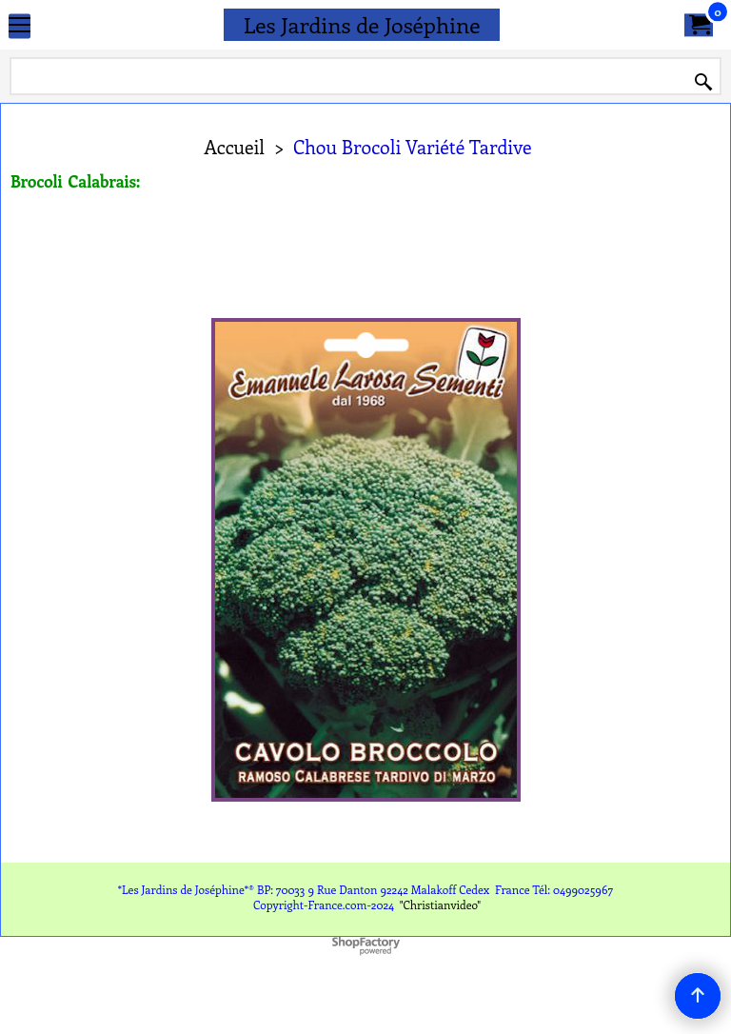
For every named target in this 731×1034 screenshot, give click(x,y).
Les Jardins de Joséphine (362, 24)
